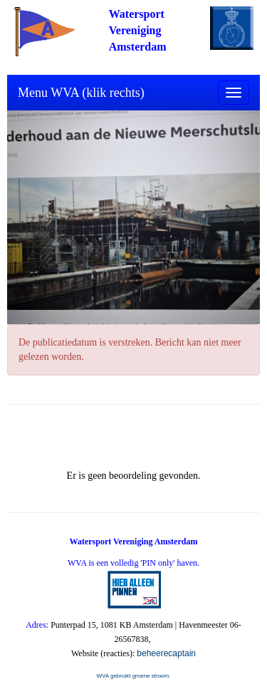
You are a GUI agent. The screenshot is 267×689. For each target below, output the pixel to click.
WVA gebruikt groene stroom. (134, 676)
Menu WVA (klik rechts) (81, 93)
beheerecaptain (166, 653)
